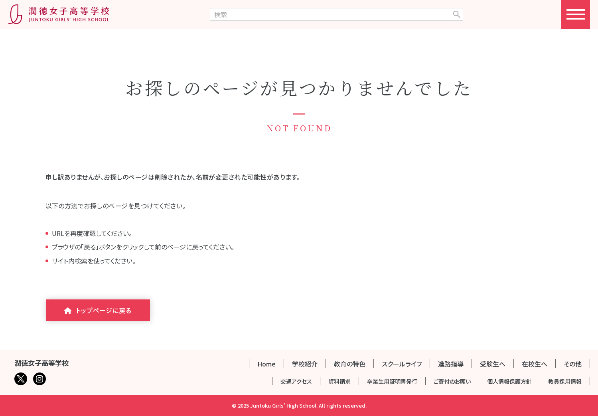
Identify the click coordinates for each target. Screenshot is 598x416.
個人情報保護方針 (509, 381)
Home (266, 363)
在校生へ (534, 363)
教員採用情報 (565, 381)
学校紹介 (305, 363)
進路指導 (451, 363)
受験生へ (492, 363)
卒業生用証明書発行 (392, 381)
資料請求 (339, 381)
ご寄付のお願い (452, 381)
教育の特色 (349, 363)
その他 (573, 363)
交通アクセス (296, 381)
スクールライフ (402, 363)
